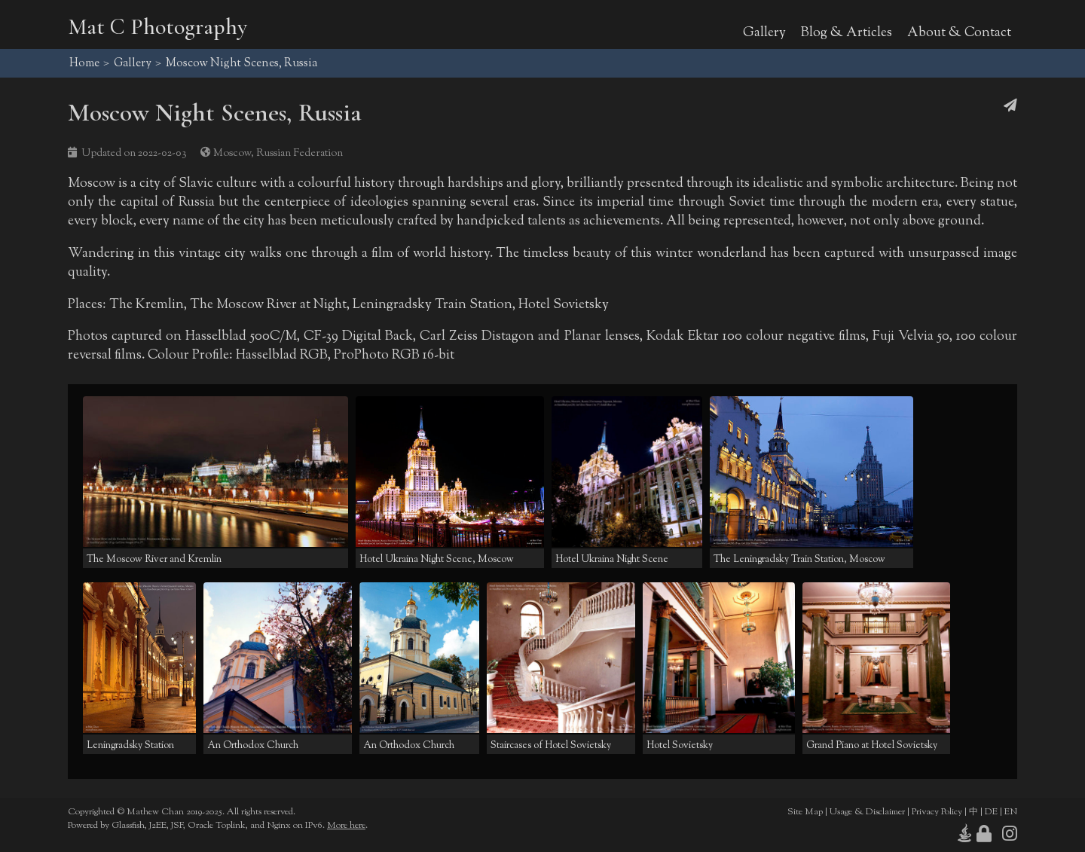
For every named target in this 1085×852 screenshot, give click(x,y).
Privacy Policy (937, 812)
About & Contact (959, 32)
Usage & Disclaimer (867, 812)
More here (346, 825)
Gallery (764, 32)
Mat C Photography (157, 27)
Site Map (805, 812)
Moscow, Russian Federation (278, 153)
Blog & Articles (846, 32)
